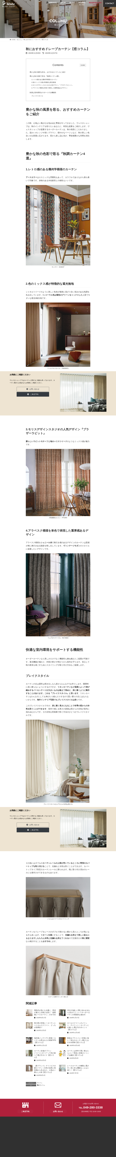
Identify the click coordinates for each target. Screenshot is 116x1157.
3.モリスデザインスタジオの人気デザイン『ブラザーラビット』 (55, 85)
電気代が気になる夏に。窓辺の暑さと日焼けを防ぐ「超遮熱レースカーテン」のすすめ (45, 1014)
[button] (33, 391)
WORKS (76, 1126)
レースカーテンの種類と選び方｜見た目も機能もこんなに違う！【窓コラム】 (78, 1070)
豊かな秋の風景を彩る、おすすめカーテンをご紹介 (50, 72)
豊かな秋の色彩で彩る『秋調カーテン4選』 (47, 76)
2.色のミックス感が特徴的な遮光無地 (46, 82)
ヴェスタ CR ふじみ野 (57, 1134)
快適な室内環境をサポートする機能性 (45, 93)
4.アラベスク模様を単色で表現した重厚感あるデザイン (52, 88)
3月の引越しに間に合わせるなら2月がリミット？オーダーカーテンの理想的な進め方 (78, 1014)
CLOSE (83, 65)
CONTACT (77, 1132)
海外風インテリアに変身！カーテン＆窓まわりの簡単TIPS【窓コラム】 (45, 1042)
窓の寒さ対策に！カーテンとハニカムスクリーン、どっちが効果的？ (45, 1027)
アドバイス (38, 1134)
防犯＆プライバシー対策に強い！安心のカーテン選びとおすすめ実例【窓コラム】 (78, 1042)
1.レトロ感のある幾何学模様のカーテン (47, 79)
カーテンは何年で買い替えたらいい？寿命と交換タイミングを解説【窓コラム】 (78, 1055)
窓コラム (39, 1084)
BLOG (70, 1126)
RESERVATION (79, 1129)
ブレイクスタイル (40, 96)
